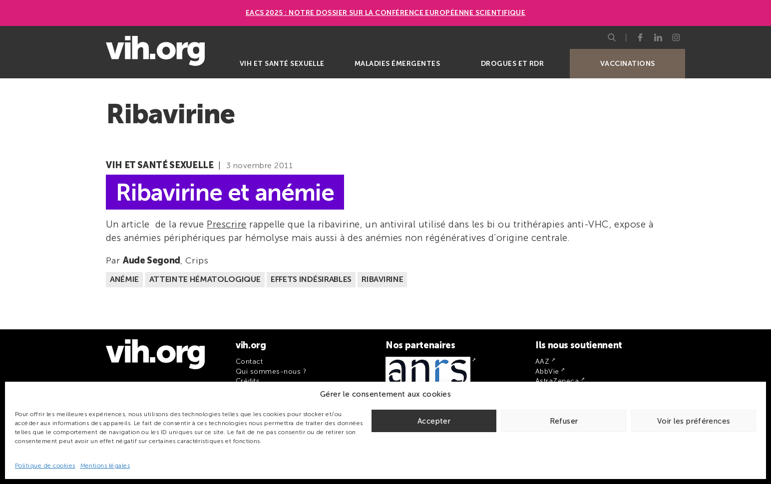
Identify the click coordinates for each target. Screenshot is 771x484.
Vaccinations (627, 63)
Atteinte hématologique (205, 279)
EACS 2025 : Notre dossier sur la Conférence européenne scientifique (386, 12)
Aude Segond (151, 260)
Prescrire (226, 224)
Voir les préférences (694, 421)
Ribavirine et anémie (225, 192)
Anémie (124, 279)
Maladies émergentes (397, 63)
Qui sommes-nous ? (271, 371)
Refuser (564, 421)
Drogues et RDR (512, 63)
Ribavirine (382, 279)
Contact (249, 361)
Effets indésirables (311, 279)
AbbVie (547, 371)
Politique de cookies (45, 465)
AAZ (542, 361)
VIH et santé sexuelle (282, 63)
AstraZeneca (557, 381)
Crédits (248, 381)
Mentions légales (105, 465)
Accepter (433, 421)
